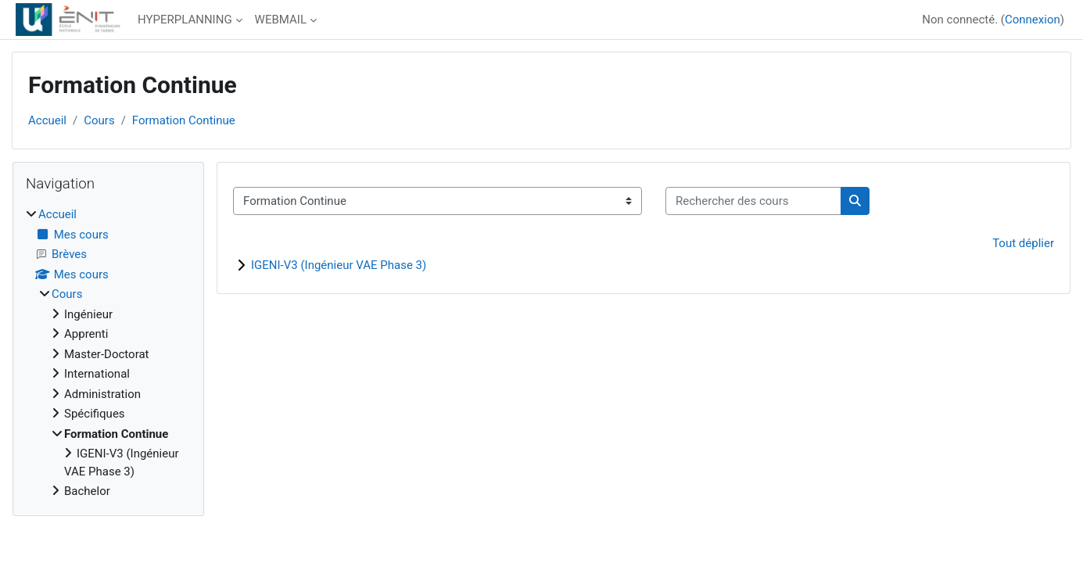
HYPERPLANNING (185, 20)
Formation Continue (183, 120)
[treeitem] (108, 353)
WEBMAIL (281, 20)
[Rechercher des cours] (753, 201)
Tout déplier (1023, 243)
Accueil (47, 120)
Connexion (1032, 20)
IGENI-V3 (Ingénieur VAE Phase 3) (338, 265)
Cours (99, 120)
